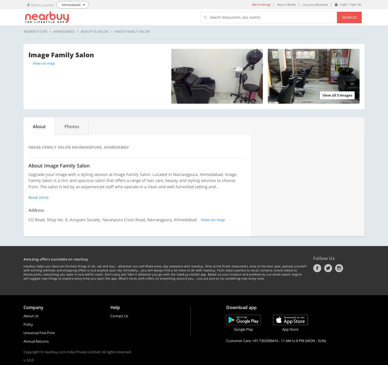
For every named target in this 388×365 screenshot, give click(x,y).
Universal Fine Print (39, 332)
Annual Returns (36, 341)
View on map (44, 63)
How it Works (286, 4)
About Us (31, 315)
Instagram (339, 268)
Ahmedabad (64, 32)
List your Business (315, 4)
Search (349, 17)
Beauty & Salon (94, 32)
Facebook (317, 268)
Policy (28, 324)
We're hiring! (261, 4)
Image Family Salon (132, 32)
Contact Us (119, 315)
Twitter (328, 268)
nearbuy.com (35, 32)
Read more (38, 197)
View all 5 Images (337, 95)
